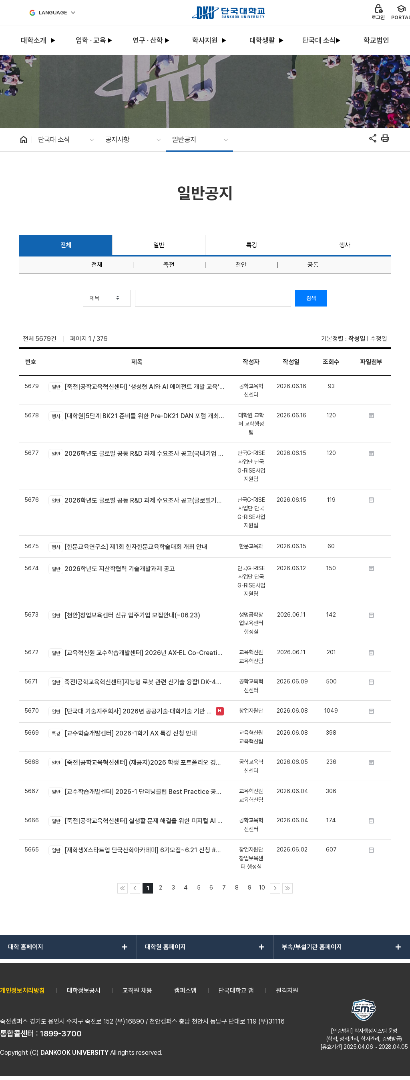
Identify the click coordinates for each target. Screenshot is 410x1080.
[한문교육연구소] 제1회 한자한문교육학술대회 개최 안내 (127, 547)
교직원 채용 (137, 990)
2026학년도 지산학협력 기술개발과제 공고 (111, 568)
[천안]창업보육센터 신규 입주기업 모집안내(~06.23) (124, 615)
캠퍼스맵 (185, 990)
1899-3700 (61, 1033)
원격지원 (287, 990)
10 (262, 887)
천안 (241, 264)
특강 (251, 245)
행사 (344, 245)
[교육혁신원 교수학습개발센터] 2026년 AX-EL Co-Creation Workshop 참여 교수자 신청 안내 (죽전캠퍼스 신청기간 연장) (136, 653)
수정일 (378, 339)
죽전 (169, 264)
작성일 (356, 339)
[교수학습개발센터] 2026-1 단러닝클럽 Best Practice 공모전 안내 (136, 792)
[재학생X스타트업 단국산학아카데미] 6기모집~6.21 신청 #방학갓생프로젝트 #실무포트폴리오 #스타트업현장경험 (136, 850)
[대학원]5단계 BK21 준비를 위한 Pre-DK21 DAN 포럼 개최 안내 (136, 416)
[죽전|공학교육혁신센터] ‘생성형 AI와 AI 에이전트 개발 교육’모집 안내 (136, 387)
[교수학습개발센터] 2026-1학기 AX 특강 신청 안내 (122, 733)
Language (53, 13)
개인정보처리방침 (22, 990)
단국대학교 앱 (236, 990)
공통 (313, 264)
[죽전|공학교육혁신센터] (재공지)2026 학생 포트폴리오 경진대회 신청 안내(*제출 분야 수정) (136, 762)
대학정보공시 (83, 990)
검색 (311, 298)
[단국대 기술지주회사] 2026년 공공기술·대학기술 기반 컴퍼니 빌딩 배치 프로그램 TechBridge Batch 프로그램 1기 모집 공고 (129, 711)
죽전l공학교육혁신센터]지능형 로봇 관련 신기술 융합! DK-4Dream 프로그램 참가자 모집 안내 (136, 682)
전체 (65, 245)
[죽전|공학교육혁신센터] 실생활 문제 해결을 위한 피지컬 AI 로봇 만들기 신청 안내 (136, 821)
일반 (158, 245)
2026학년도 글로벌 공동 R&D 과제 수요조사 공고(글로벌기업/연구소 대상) (136, 500)
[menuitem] (34, 40)
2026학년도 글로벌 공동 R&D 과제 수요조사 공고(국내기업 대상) (136, 454)
